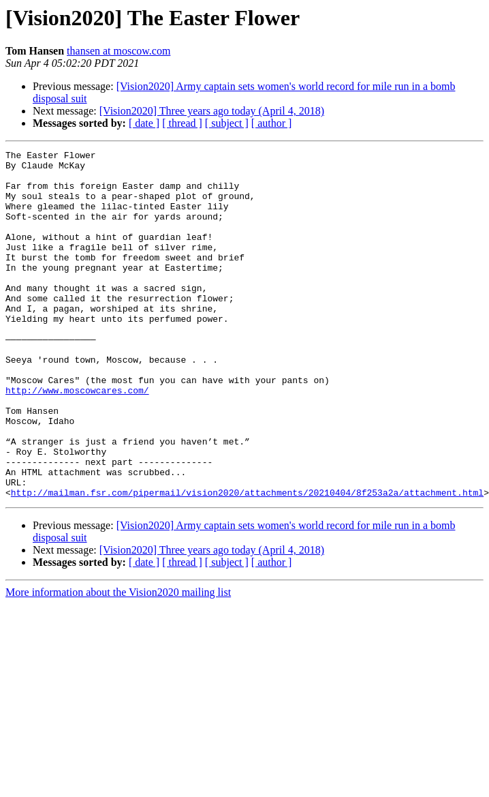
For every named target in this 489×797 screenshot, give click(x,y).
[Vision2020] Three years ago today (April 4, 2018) (211, 111)
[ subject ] (227, 123)
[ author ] (271, 123)
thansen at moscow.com (118, 51)
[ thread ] (182, 123)
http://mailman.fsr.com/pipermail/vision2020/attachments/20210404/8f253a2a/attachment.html (247, 562)
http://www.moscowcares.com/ (77, 439)
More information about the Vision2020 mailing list (118, 661)
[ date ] (144, 123)
